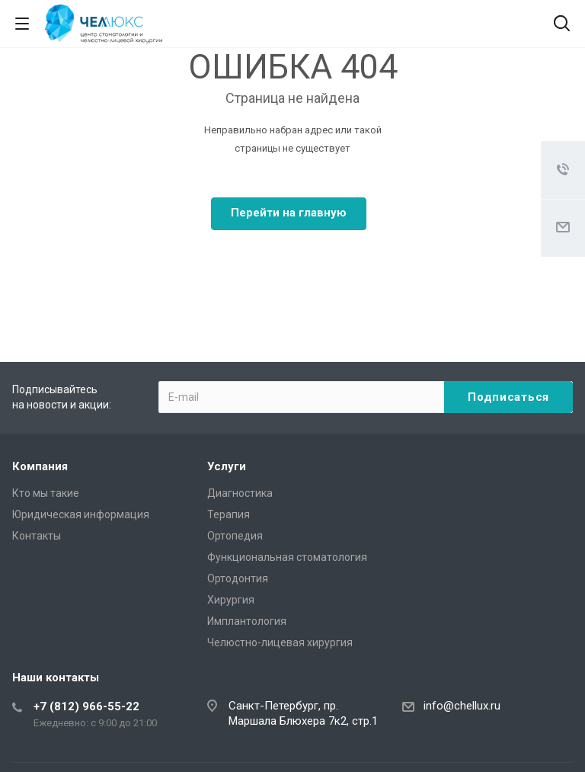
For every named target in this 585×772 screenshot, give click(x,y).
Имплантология (246, 621)
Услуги (226, 466)
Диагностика (240, 493)
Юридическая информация (80, 514)
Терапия (228, 514)
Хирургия (230, 600)
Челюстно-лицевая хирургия (280, 642)
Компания (40, 466)
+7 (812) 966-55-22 (86, 706)
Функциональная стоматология (287, 557)
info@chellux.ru (462, 706)
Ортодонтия (237, 578)
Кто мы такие (45, 493)
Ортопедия (235, 536)
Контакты (36, 536)
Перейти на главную (289, 212)
